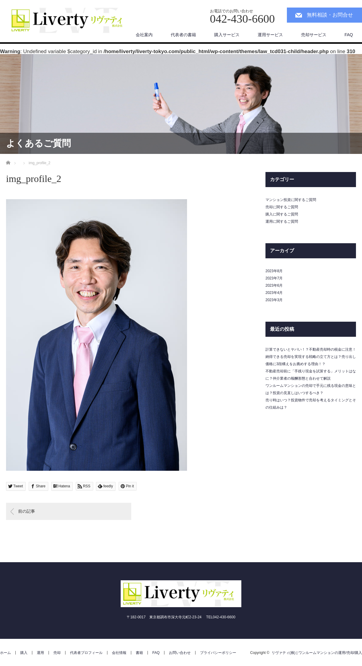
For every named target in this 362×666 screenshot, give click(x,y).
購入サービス (227, 34)
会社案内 (144, 34)
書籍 (139, 653)
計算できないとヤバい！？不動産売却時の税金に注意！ (310, 349)
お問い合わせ (180, 653)
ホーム (5, 653)
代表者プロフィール (86, 653)
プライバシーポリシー (218, 653)
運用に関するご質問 (281, 221)
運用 (40, 653)
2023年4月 (274, 293)
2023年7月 (274, 278)
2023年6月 (274, 285)
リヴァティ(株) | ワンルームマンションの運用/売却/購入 (317, 653)
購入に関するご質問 (281, 214)
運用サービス (270, 34)
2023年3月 (274, 300)
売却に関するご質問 (281, 207)
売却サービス (313, 34)
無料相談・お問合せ (330, 15)
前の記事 (26, 511)
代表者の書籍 (183, 34)
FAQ (349, 34)
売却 (57, 653)
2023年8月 (274, 271)
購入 (23, 653)
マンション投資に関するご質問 (290, 200)
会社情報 (119, 653)
